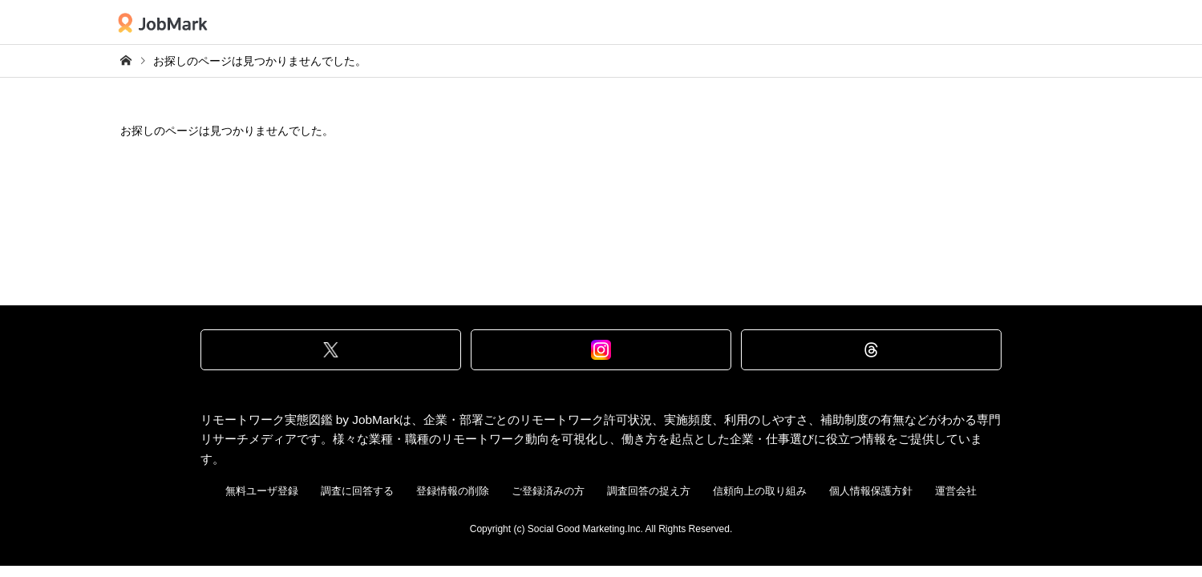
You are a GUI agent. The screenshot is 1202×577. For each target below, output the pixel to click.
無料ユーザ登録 (261, 491)
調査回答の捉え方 (648, 491)
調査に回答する (357, 491)
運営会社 (956, 491)
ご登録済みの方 (548, 491)
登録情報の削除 (452, 491)
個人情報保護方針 (871, 491)
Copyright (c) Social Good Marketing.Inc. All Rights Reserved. (601, 529)
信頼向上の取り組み (760, 491)
